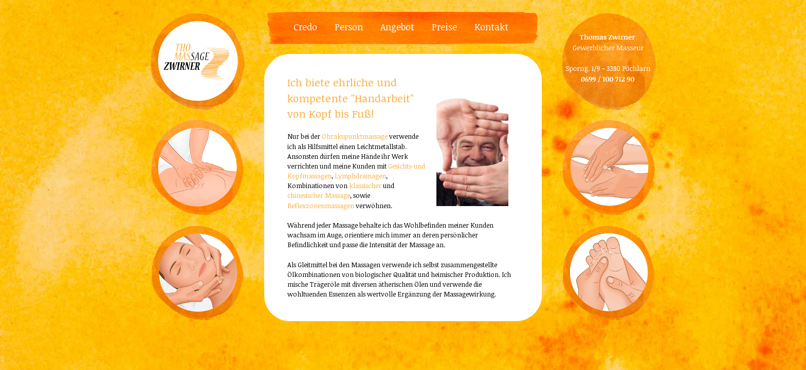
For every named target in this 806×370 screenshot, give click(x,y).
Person (349, 27)
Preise (444, 27)
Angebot (397, 27)
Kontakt (491, 27)
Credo (305, 27)
